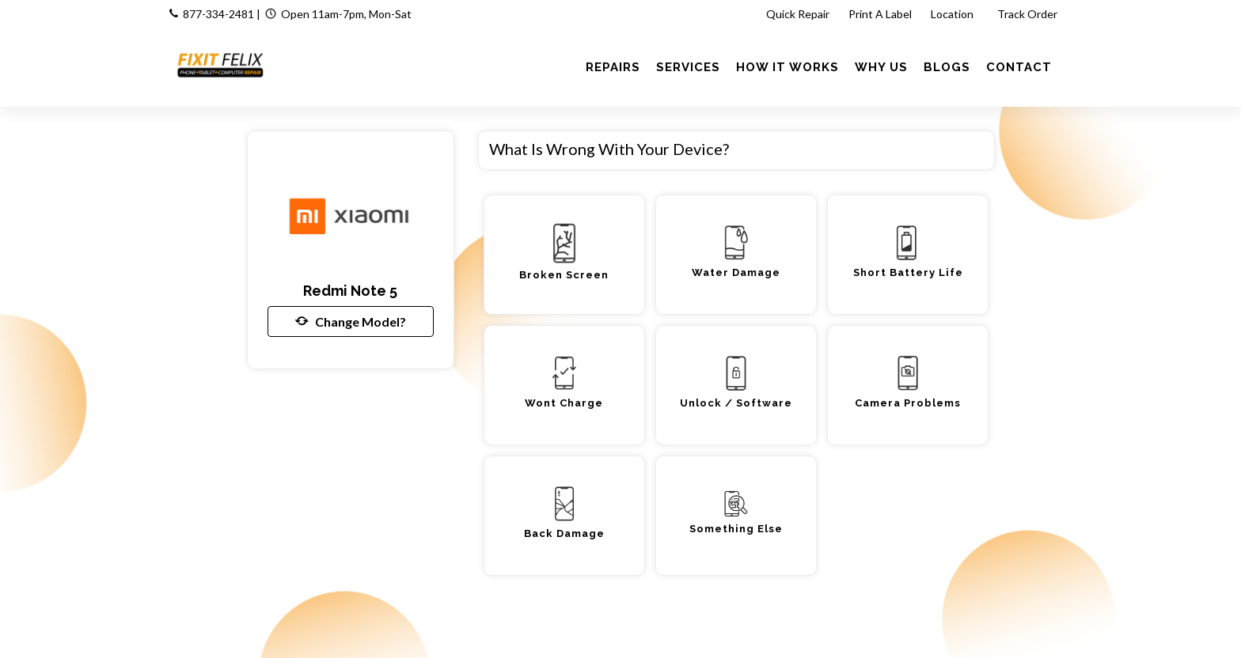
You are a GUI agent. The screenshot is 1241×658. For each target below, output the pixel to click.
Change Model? (350, 321)
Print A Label (880, 14)
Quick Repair (797, 14)
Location (953, 14)
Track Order (1028, 14)
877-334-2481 (218, 14)
